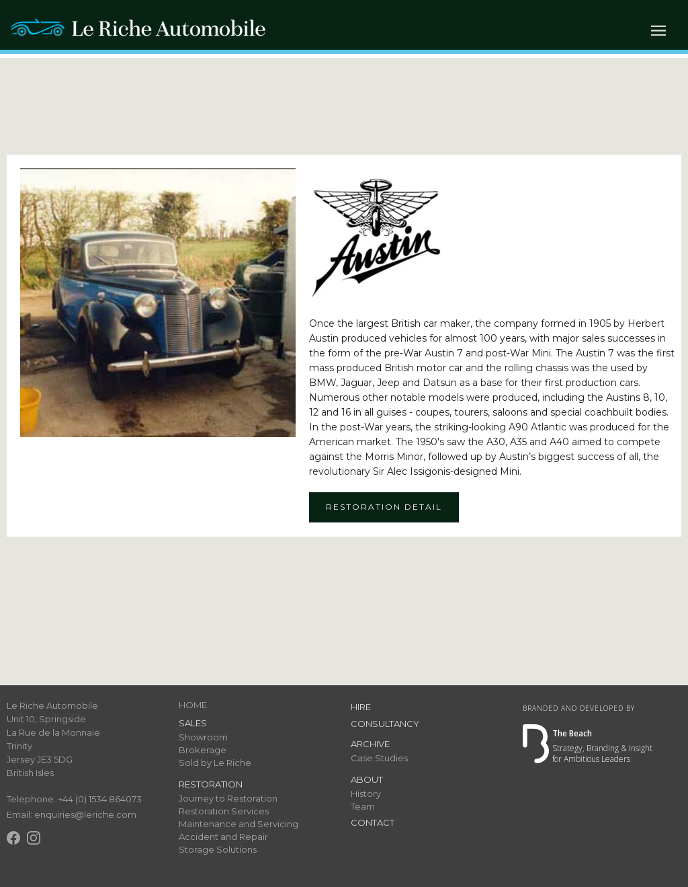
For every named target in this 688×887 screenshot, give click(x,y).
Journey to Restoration (228, 798)
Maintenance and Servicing (238, 823)
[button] (658, 30)
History (366, 793)
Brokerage (202, 749)
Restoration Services (224, 811)
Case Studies (379, 758)
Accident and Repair (223, 836)
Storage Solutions (218, 849)
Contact (372, 822)
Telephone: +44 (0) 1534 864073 (74, 799)
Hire (361, 706)
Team (363, 806)
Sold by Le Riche (215, 762)
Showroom (203, 737)
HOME (193, 704)
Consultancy (385, 723)
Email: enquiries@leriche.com (71, 814)
